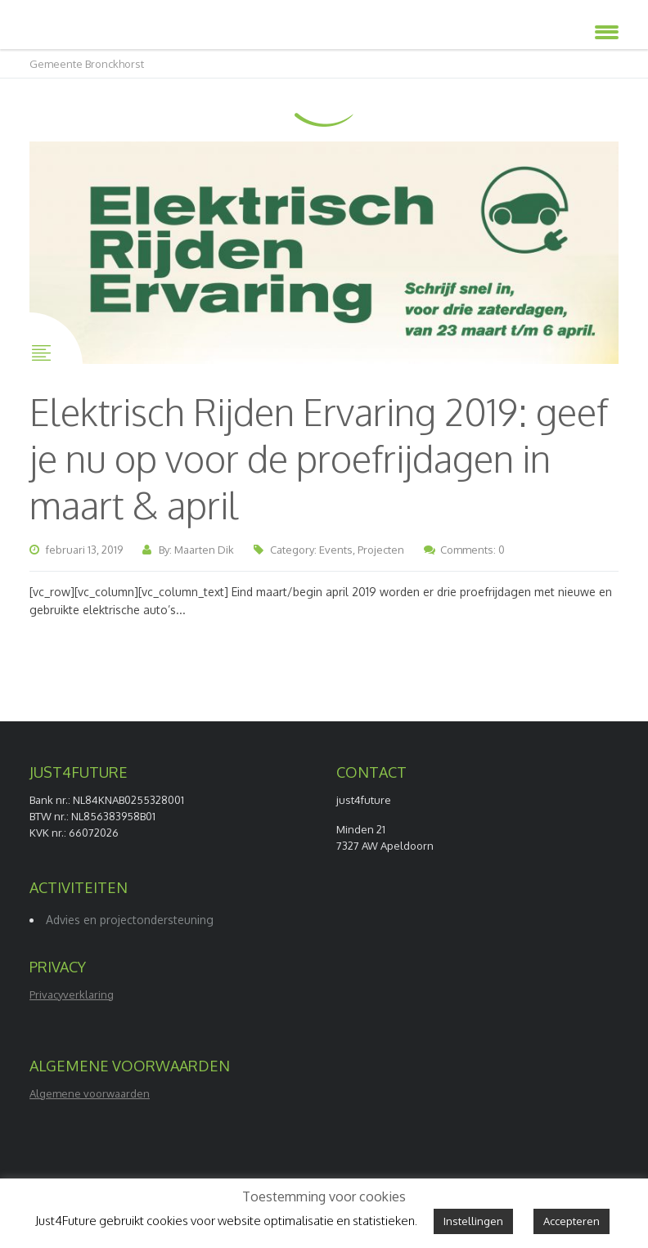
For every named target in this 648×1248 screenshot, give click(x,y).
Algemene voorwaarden (89, 1093)
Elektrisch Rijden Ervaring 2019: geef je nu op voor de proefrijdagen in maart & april (318, 458)
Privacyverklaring (71, 994)
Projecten (381, 549)
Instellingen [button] (473, 1221)
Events (336, 549)
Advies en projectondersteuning (130, 920)
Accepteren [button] (571, 1221)
